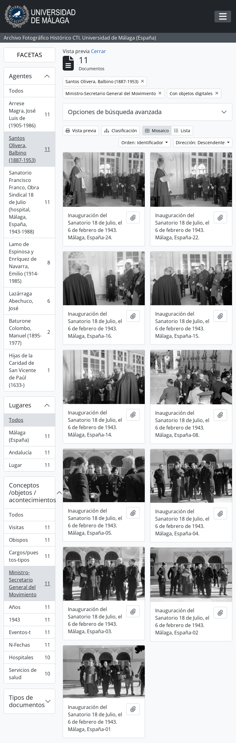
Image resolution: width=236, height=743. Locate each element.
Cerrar (98, 51)
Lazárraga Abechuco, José (29, 301)
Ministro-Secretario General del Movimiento (29, 583)
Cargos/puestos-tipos (29, 556)
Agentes (20, 76)
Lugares (20, 405)
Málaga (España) (29, 436)
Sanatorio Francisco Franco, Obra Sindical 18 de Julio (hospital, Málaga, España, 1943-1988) (29, 202)
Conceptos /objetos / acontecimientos (32, 492)
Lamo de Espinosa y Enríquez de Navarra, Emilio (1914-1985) (29, 262)
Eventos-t (29, 634)
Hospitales (29, 659)
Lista (182, 130)
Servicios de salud (29, 674)
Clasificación (120, 130)
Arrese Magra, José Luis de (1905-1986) (29, 114)
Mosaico (157, 130)
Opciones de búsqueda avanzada (115, 112)
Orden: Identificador (142, 142)
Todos (16, 90)
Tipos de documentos (27, 701)
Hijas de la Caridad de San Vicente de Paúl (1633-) (29, 370)
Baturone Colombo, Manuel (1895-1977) (29, 332)
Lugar (29, 466)
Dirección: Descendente (201, 142)
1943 (29, 621)
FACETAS (29, 55)
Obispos (29, 541)
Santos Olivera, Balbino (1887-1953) (29, 149)
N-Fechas (29, 646)
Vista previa (80, 130)
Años (29, 608)
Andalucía (29, 454)
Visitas (29, 529)
